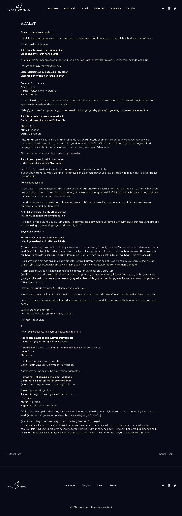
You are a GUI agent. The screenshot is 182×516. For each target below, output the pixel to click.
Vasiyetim (98, 8)
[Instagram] (169, 8)
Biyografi (69, 8)
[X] (175, 8)
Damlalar (115, 8)
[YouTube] (163, 8)
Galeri (84, 8)
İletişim (130, 8)
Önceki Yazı (14, 454)
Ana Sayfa (53, 8)
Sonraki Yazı (167, 454)
